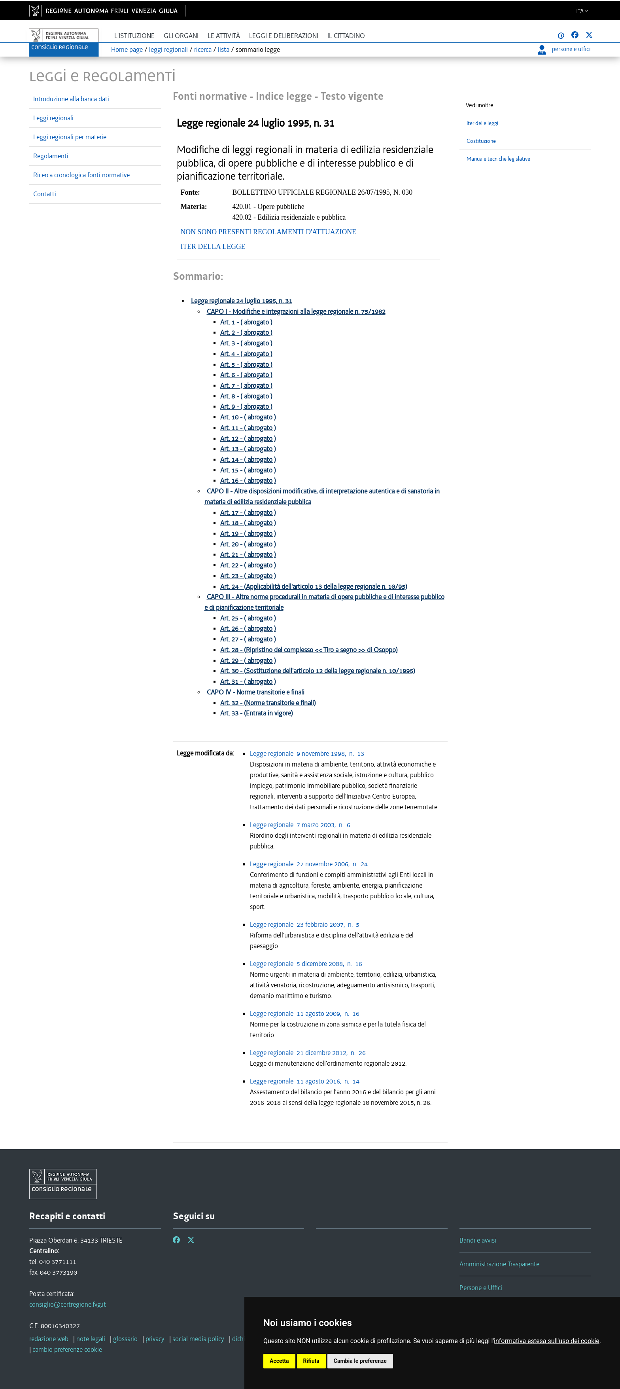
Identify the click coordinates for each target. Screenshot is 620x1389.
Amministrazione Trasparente (499, 1264)
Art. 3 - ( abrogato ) (246, 343)
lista (223, 49)
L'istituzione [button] (134, 36)
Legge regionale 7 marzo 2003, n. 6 (301, 824)
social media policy (198, 1338)
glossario (125, 1338)
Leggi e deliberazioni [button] (283, 36)
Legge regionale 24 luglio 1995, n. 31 (241, 301)
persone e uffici (564, 49)
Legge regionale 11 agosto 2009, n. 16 (306, 1013)
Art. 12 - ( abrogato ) (248, 439)
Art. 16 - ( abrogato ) (248, 480)
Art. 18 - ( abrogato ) (248, 523)
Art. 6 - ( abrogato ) (246, 375)
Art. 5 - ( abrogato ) (246, 365)
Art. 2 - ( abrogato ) (246, 332)
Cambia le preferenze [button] (360, 1361)
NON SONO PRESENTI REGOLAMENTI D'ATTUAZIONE (269, 232)
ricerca (203, 49)
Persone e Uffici (480, 1287)
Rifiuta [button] (311, 1361)
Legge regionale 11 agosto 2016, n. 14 (306, 1081)
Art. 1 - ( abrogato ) (246, 322)
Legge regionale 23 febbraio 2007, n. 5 (306, 924)
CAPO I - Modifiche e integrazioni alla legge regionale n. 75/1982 (296, 311)
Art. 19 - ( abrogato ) (248, 533)
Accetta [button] (279, 1361)
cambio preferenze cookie (67, 1349)
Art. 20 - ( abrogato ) (248, 544)
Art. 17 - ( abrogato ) (248, 513)
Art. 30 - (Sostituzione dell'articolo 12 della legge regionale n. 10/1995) (317, 671)
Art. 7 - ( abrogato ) (246, 385)
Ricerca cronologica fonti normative (81, 175)
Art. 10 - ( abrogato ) (248, 417)
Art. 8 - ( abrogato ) (246, 396)
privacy (155, 1338)
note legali (90, 1338)
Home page (127, 49)
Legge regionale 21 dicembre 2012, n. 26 (309, 1052)
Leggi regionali (53, 118)
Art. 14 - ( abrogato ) (248, 459)
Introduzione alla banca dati (71, 99)
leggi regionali (168, 49)
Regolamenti (50, 156)
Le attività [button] (224, 36)
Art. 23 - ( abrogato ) (248, 576)
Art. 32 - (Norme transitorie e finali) (268, 703)
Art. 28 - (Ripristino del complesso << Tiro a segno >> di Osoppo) (309, 650)
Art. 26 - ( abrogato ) (248, 628)
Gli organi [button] (181, 36)
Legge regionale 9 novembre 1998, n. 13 (308, 753)
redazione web (48, 1338)
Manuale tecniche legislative (498, 159)
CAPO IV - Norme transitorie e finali (255, 692)
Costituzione (481, 141)
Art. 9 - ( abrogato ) (246, 406)
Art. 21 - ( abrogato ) (248, 554)
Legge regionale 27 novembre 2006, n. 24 (310, 864)
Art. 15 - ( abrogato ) (248, 470)
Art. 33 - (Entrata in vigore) (256, 713)
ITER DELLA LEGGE (213, 246)
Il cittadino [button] (346, 36)
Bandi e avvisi (477, 1240)
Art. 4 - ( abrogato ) (246, 354)
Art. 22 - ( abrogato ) (248, 565)
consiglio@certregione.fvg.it (67, 1304)
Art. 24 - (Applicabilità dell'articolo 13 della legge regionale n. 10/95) (313, 587)
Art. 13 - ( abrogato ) (248, 449)
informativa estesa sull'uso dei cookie (546, 1341)
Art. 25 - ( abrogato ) (248, 618)
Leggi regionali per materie (69, 137)
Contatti (44, 194)
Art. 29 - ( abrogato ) (248, 661)
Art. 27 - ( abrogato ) (248, 639)
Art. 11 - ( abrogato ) (248, 428)
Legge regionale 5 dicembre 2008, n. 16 (307, 963)
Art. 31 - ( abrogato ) (248, 681)
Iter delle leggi (482, 123)
